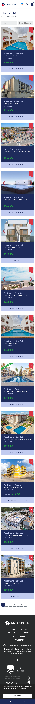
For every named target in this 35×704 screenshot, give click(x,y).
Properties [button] (12, 633)
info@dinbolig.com (25, 645)
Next (31, 38)
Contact (22, 636)
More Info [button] (6, 691)
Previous (3, 38)
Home (13, 629)
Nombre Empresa (9, 4)
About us (23, 629)
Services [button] (25, 633)
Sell (13, 636)
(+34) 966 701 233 (9, 645)
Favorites (19, 640)
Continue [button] (17, 696)
